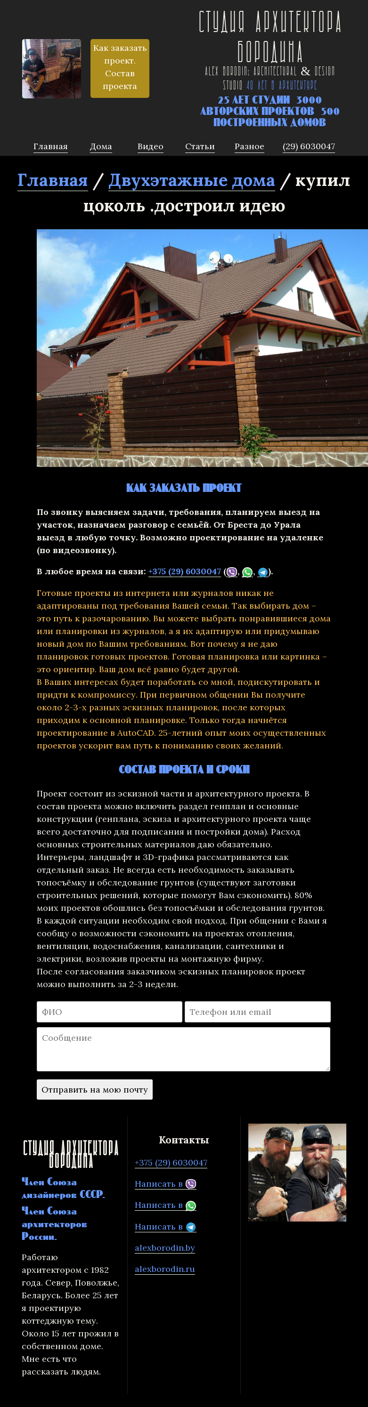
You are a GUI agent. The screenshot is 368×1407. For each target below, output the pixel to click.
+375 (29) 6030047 (184, 571)
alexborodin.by (165, 1247)
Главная (52, 180)
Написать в (165, 1184)
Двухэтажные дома (191, 180)
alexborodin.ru (165, 1268)
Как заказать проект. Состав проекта (120, 66)
